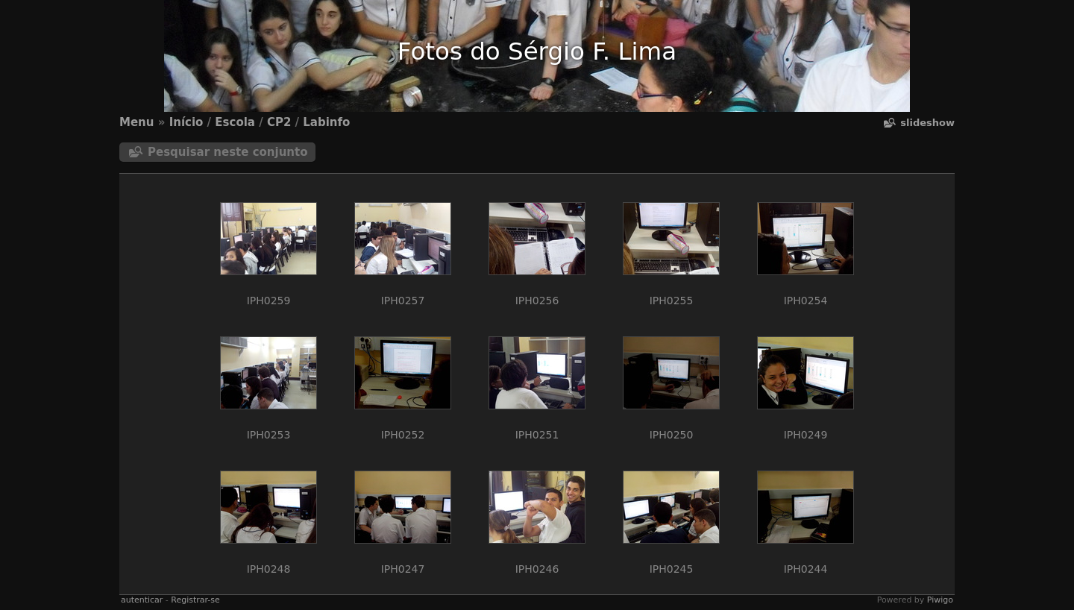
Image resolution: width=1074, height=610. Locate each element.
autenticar (142, 600)
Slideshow (927, 122)
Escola (235, 122)
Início (186, 122)
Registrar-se (195, 600)
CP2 (279, 122)
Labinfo (326, 122)
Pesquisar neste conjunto (228, 152)
